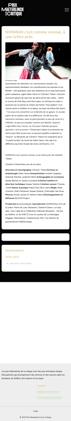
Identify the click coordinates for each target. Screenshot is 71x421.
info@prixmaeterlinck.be (48, 391)
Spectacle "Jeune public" (21, 263)
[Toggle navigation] (66, 9)
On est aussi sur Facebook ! (49, 397)
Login (35, 411)
